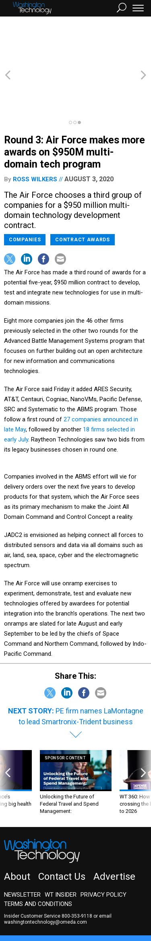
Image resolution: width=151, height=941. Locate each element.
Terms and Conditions (38, 860)
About (17, 833)
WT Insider (61, 851)
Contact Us (61, 833)
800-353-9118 (77, 872)
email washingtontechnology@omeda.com (58, 875)
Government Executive (33, 903)
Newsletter (22, 851)
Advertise (114, 833)
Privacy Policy (103, 851)
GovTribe (57, 910)
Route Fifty (24, 910)
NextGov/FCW (88, 903)
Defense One (131, 903)
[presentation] (7, 739)
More (82, 910)
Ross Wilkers (35, 135)
